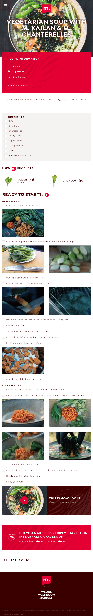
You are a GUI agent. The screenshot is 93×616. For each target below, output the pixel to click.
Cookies (54, 610)
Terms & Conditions (74, 610)
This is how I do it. (47, 195)
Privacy (62, 610)
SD (84, 610)
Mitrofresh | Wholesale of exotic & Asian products (46, 9)
